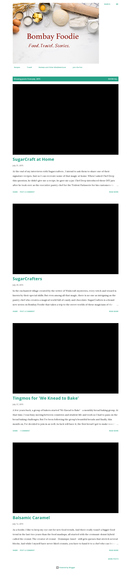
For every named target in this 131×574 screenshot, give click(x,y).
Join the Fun (76, 67)
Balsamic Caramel (31, 517)
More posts (113, 559)
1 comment (25, 431)
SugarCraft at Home (33, 159)
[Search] (107, 4)
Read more (113, 192)
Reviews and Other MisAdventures (51, 67)
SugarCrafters (27, 278)
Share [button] (15, 192)
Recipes (16, 67)
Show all (112, 79)
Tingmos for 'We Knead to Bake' (46, 398)
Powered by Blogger (65, 567)
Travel (27, 67)
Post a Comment (27, 192)
